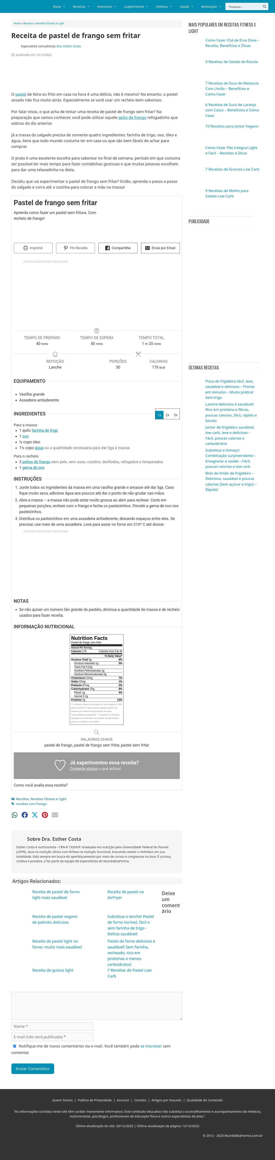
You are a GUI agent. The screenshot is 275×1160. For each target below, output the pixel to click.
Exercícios (109, 6)
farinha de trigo (45, 430)
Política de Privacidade (95, 1100)
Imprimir (33, 248)
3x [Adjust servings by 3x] (175, 415)
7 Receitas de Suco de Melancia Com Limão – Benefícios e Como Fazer (232, 89)
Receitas (83, 6)
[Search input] (244, 6)
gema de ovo (33, 467)
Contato (140, 1100)
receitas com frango (31, 804)
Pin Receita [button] (75, 248)
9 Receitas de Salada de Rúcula (231, 61)
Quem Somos (62, 1100)
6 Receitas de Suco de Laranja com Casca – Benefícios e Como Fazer (232, 110)
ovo (25, 436)
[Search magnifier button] (264, 6)
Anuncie (123, 1100)
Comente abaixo (84, 768)
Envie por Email (160, 248)
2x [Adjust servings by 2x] (168, 415)
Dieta (61, 6)
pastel (20, 94)
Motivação (213, 6)
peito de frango (132, 117)
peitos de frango (36, 461)
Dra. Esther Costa (69, 46)
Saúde (189, 6)
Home (17, 23)
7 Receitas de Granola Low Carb (232, 169)
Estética (166, 6)
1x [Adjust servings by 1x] (159, 415)
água (39, 448)
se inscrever (151, 1046)
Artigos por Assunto (166, 1100)
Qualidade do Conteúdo (205, 1100)
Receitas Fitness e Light (50, 23)
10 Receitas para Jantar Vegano (231, 126)
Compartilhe (118, 248)
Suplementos (138, 6)
